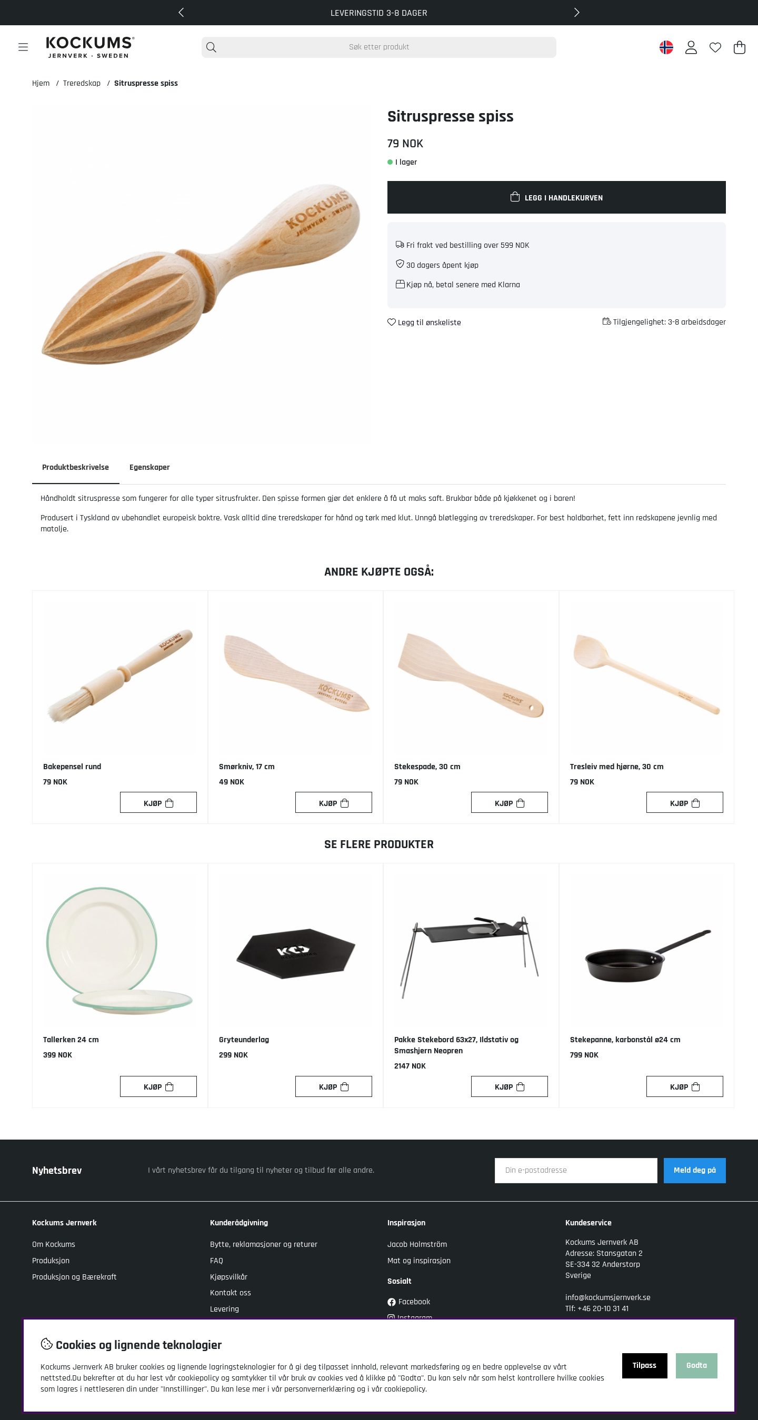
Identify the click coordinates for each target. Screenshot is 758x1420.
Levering (224, 1309)
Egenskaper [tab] (151, 467)
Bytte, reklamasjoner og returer (263, 1245)
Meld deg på (695, 1170)
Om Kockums (53, 1245)
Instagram (409, 1318)
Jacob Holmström (417, 1245)
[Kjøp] (158, 802)
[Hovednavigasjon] (23, 47)
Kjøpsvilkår (228, 1277)
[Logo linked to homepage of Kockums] (90, 47)
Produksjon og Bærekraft (74, 1277)
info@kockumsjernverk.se (608, 1297)
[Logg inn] (691, 47)
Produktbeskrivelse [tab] (76, 467)
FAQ (216, 1260)
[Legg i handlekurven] (556, 197)
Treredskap (82, 83)
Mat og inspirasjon (419, 1260)
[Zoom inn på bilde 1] (201, 275)
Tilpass (644, 1365)
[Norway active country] (666, 47)
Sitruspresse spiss (146, 83)
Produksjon (50, 1260)
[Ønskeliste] (715, 47)
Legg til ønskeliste (424, 322)
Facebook (408, 1301)
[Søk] (379, 47)
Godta (696, 1365)
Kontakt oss (230, 1292)
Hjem (40, 83)
